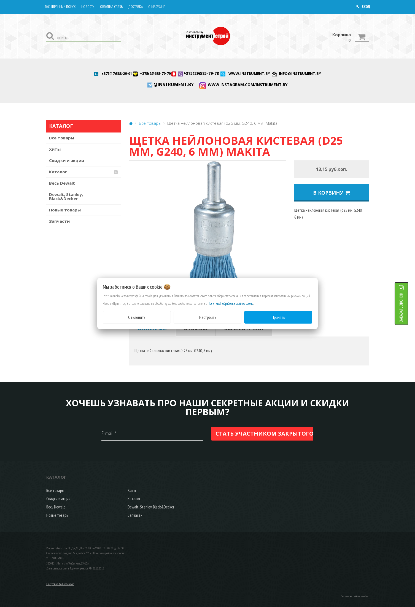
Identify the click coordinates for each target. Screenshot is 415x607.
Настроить (207, 317)
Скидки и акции (66, 160)
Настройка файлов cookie (60, 584)
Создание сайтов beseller (355, 596)
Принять (278, 317)
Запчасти (59, 221)
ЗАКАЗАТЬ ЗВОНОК (408, 307)
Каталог (58, 171)
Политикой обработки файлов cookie (230, 303)
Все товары (61, 138)
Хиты (55, 149)
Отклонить (136, 317)
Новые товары (65, 210)
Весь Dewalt (62, 183)
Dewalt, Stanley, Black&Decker (66, 196)
